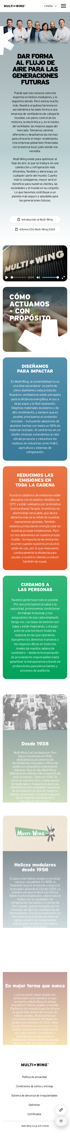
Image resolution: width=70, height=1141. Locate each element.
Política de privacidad (34, 1077)
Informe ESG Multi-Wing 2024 (37, 229)
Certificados (34, 1114)
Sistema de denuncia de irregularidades (34, 1095)
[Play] (7, 277)
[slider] (18, 277)
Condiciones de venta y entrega (34, 1086)
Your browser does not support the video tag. (35, 965)
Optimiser (34, 1104)
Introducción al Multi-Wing (37, 219)
